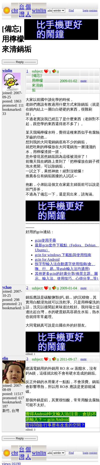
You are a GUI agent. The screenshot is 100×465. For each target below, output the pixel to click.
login (85, 10)
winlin (39, 10)
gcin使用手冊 (45, 240)
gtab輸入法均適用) (75, 269)
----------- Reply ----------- (20, 62)
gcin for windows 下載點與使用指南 (63, 255)
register (93, 10)
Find (71, 10)
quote (83, 80)
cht (14, 10)
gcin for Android (47, 259)
